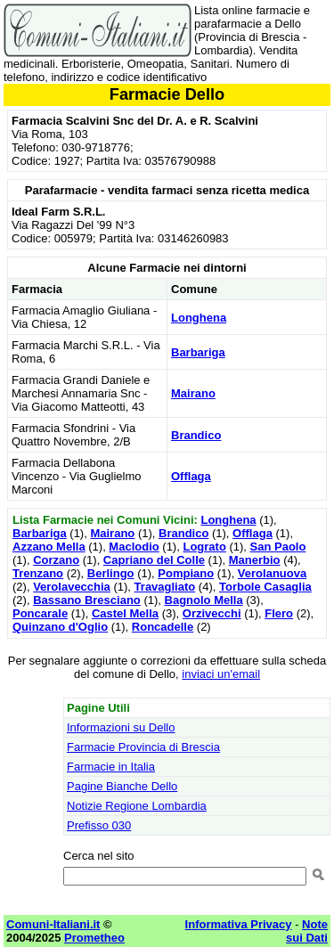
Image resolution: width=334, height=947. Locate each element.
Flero (279, 613)
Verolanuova (272, 573)
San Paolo (278, 546)
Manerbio (255, 560)
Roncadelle (162, 626)
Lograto (204, 546)
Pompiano (186, 573)
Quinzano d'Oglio (60, 626)
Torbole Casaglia (265, 586)
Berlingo (110, 573)
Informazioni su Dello (121, 727)
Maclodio (134, 546)
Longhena (198, 317)
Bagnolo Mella (204, 600)
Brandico (196, 435)
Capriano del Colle (154, 560)
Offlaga (191, 476)
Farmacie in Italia (111, 766)
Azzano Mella (49, 546)
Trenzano (37, 573)
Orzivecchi (212, 613)
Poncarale (40, 613)
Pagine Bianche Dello (122, 786)
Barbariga (198, 352)
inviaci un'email (221, 674)
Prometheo (94, 937)
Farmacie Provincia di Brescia (143, 747)
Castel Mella (125, 613)
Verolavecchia (71, 586)
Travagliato (165, 586)
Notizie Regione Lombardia (137, 805)
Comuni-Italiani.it (53, 924)
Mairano (193, 393)
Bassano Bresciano (87, 600)
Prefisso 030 (99, 825)
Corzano (56, 560)
